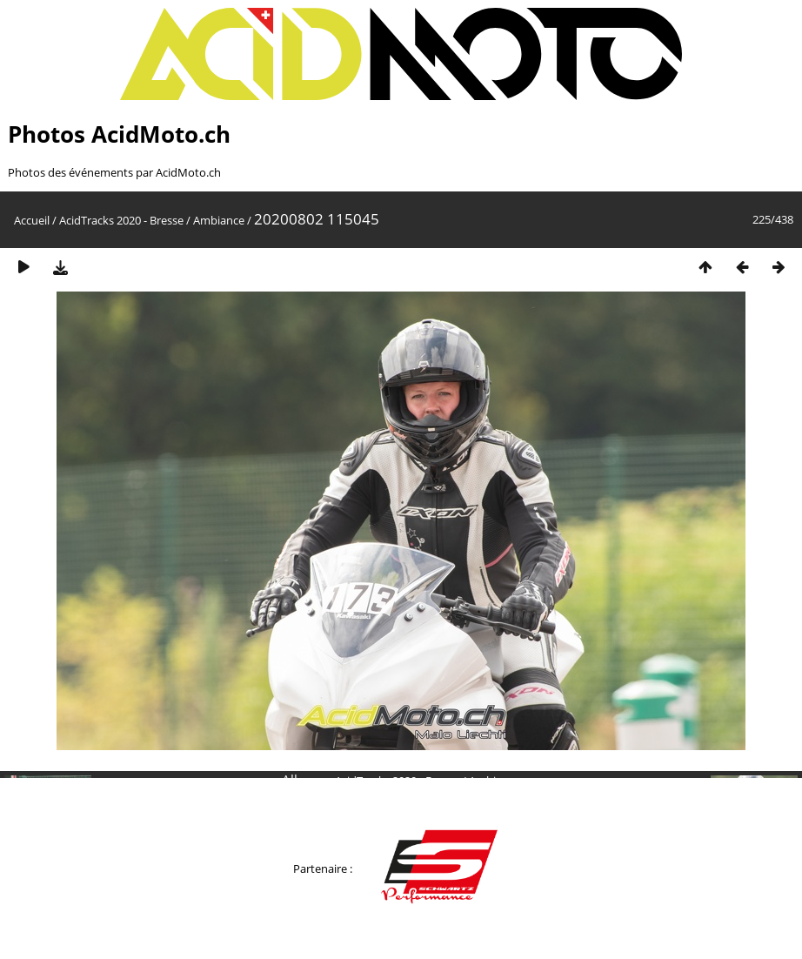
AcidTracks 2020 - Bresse (121, 220)
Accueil (32, 220)
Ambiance (218, 220)
